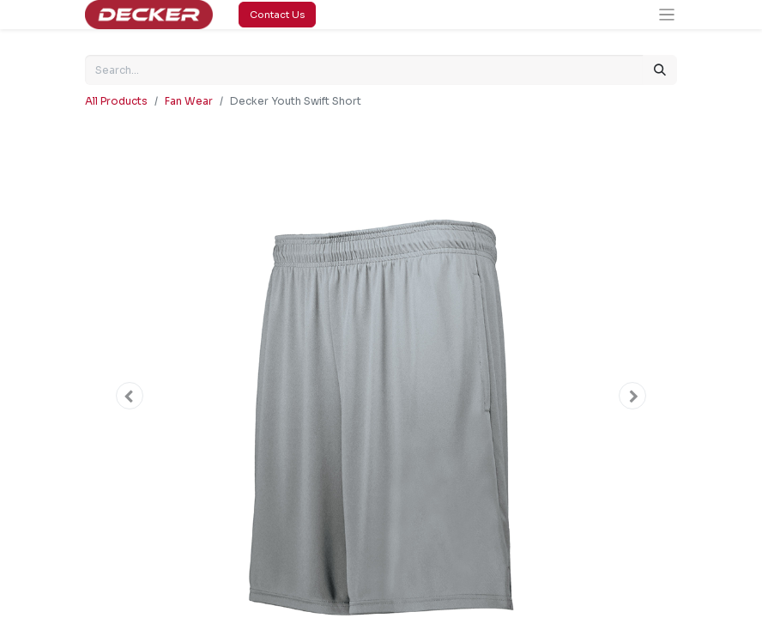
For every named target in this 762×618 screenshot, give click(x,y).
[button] (129, 396)
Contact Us (277, 15)
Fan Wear (189, 100)
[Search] (660, 70)
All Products (116, 100)
